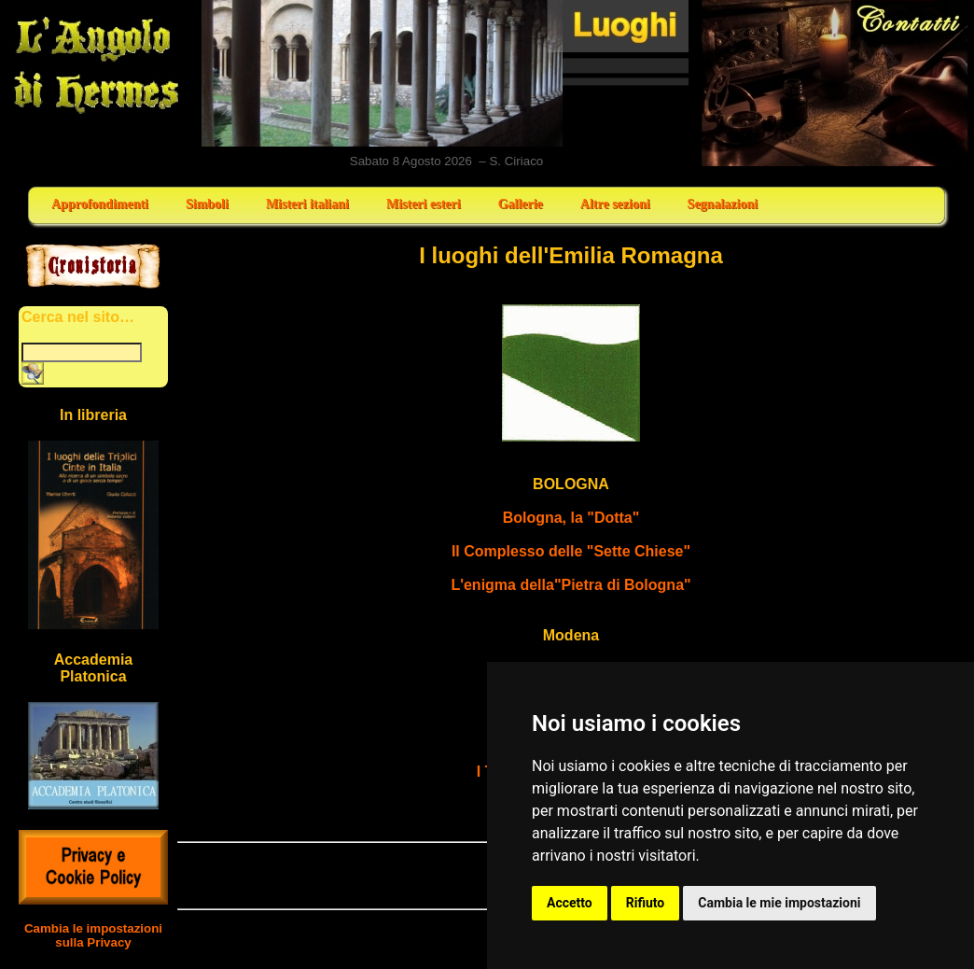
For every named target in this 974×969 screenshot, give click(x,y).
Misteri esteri (423, 204)
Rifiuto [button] (645, 902)
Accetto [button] (569, 902)
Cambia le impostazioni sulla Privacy (93, 935)
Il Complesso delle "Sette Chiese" (571, 551)
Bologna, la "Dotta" (571, 518)
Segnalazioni (723, 204)
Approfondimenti (99, 204)
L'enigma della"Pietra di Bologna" (570, 585)
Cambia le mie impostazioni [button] (779, 902)
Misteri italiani (307, 204)
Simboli (207, 204)
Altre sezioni (615, 204)
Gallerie (520, 204)
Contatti (835, 83)
